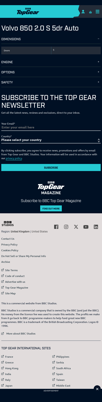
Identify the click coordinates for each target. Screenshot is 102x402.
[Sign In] (83, 11)
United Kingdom (20, 231)
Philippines (62, 356)
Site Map (10, 293)
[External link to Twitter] (76, 227)
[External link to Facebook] (56, 227)
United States (40, 231)
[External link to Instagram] (66, 227)
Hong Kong (11, 368)
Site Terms (11, 270)
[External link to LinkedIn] (96, 227)
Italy (7, 379)
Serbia (60, 362)
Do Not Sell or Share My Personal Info (23, 256)
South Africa (63, 368)
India (8, 374)
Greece (9, 362)
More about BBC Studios (18, 333)
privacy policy (14, 158)
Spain (59, 374)
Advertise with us (15, 281)
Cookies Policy (9, 250)
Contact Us (7, 238)
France (9, 356)
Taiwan (60, 379)
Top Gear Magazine (16, 287)
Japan (8, 385)
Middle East (63, 385)
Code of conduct (14, 276)
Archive (5, 261)
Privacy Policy (9, 244)
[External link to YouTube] (86, 227)
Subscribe (51, 167)
